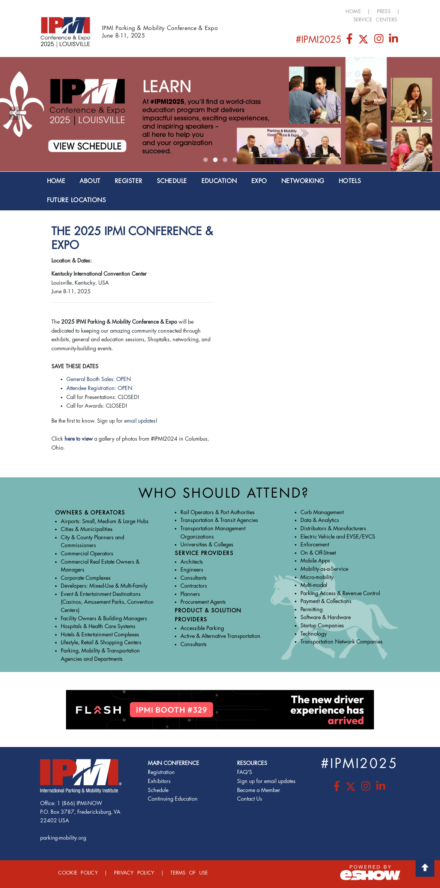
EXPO (259, 181)
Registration (161, 772)
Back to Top (425, 867)
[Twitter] (364, 40)
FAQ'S (244, 772)
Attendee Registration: (92, 388)
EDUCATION (219, 181)
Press (383, 11)
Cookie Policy (78, 872)
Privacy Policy (134, 872)
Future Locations (76, 200)
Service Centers (375, 19)
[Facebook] (350, 40)
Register (129, 181)
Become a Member (258, 790)
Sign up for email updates (266, 781)
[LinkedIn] (393, 40)
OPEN (125, 388)
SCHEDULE (172, 181)
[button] (205, 160)
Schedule (158, 790)
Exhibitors (159, 781)
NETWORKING (302, 181)
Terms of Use (189, 872)
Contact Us (249, 799)
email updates (140, 421)
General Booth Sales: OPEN (98, 379)
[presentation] (14, 113)
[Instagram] (379, 40)
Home (353, 11)
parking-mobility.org (63, 837)
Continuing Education (173, 799)
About (90, 181)
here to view (79, 439)
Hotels (350, 181)
